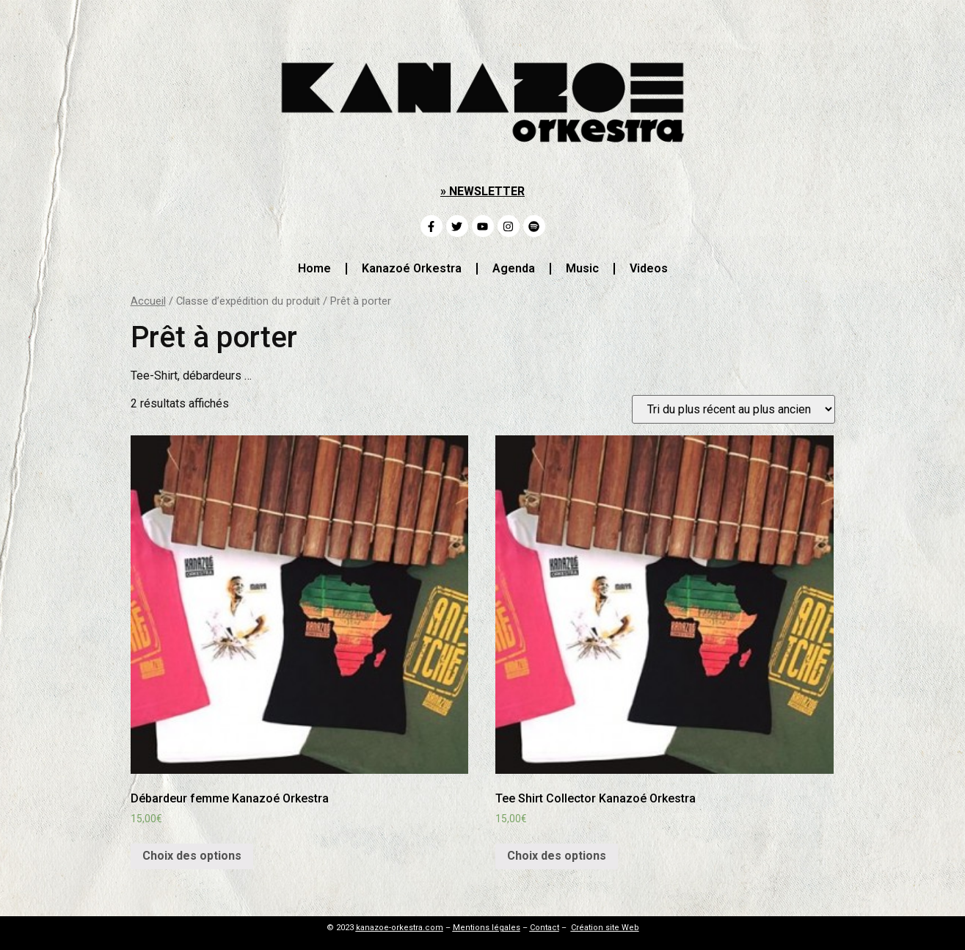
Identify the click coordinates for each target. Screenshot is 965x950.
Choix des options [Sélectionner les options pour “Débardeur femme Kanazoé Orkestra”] (191, 856)
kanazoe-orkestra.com (399, 927)
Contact (544, 927)
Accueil (148, 301)
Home (314, 268)
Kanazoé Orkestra (412, 268)
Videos (649, 268)
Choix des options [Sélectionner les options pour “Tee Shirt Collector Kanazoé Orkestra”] (556, 856)
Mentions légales (486, 927)
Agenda (513, 268)
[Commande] (733, 409)
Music (582, 268)
